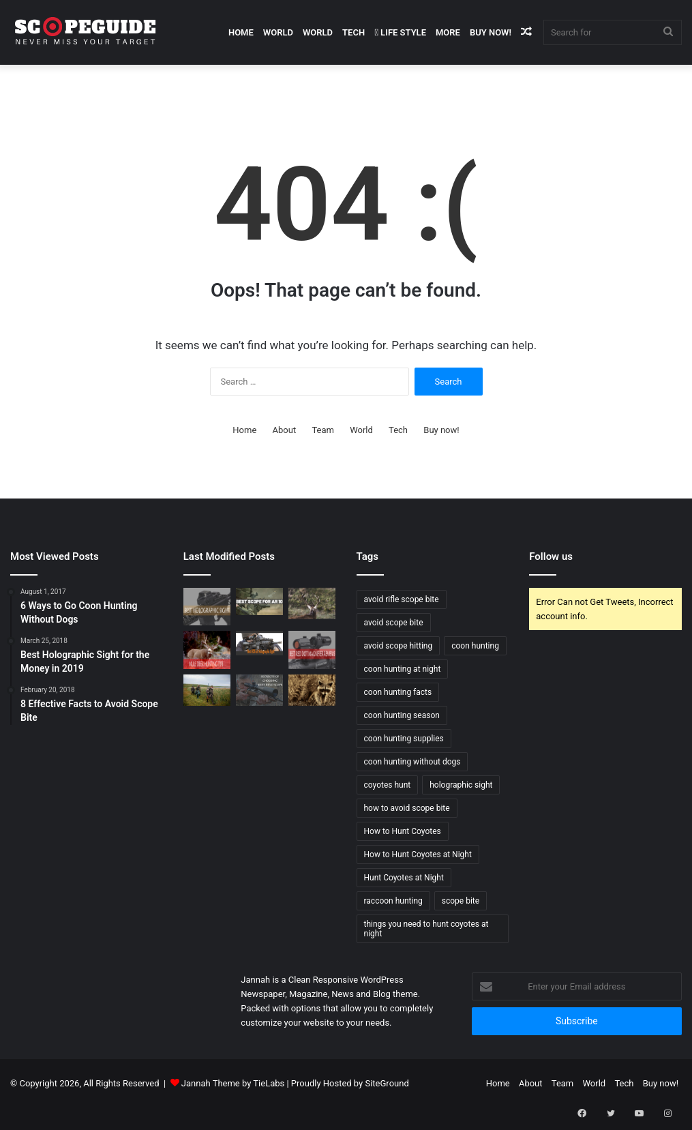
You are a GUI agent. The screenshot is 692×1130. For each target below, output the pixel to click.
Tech (353, 32)
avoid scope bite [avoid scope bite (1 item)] (393, 622)
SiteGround (386, 1083)
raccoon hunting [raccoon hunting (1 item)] (393, 901)
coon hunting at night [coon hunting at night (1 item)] (402, 669)
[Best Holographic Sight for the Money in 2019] (206, 606)
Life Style (400, 32)
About (285, 430)
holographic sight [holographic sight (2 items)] (461, 785)
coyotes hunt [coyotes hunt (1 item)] (387, 785)
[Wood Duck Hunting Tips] (206, 690)
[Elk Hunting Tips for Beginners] (311, 603)
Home (241, 32)
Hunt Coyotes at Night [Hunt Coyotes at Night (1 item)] (404, 877)
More (448, 32)
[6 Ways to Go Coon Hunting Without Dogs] (311, 690)
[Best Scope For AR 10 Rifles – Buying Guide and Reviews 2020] (259, 601)
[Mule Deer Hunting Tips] (206, 649)
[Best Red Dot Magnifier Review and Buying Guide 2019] (311, 649)
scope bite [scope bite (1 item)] (460, 901)
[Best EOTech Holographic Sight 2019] (259, 643)
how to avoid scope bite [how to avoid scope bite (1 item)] (407, 808)
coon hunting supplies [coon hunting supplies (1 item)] (404, 738)
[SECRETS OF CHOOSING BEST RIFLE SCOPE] (259, 690)
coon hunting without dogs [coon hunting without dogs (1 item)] (412, 762)
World (278, 32)
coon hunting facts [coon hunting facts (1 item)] (398, 692)
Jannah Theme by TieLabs (232, 1083)
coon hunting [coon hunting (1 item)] (475, 646)
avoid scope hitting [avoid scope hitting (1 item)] (398, 646)
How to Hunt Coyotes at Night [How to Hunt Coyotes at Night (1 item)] (418, 854)
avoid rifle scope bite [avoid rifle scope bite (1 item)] (401, 599)
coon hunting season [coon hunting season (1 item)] (402, 715)
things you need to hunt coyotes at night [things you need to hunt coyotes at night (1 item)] (426, 928)
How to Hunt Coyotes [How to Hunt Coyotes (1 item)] (402, 831)
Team (323, 430)
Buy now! (490, 32)
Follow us (551, 556)
